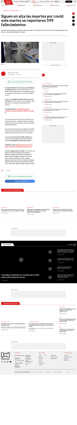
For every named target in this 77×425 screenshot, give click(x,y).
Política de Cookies (48, 371)
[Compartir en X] (73, 21)
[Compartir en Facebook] (73, 17)
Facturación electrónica (28, 355)
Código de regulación (19, 359)
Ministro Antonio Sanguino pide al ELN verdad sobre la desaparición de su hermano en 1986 (67, 319)
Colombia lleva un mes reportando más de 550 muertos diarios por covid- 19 (19, 110)
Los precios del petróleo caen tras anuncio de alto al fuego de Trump (65, 258)
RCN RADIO (41, 357)
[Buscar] (75, 2)
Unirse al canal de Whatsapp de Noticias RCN (20, 82)
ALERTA (40, 360)
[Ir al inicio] (8, 2)
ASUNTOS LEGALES (54, 356)
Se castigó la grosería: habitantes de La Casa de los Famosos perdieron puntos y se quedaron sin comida (41, 324)
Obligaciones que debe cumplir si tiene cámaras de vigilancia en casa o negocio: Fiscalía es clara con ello (56, 102)
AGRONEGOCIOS (54, 357)
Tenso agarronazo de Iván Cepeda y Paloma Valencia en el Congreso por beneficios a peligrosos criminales (65, 250)
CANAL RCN (69, 1)
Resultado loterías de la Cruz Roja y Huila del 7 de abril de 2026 (13, 323)
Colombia (16, 1)
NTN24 (40, 354)
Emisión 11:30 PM (71, 5)
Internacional (22, 1)
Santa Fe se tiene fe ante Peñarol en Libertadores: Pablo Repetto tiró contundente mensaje (65, 275)
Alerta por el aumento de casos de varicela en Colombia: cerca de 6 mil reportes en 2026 (12, 209)
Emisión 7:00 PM (54, 5)
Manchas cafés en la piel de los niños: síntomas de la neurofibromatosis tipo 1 (63, 209)
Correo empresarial (19, 362)
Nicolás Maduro (48, 107)
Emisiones (5, 5)
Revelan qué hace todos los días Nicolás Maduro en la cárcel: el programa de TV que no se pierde (56, 110)
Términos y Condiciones (57, 371)
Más (72, 244)
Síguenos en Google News (19, 180)
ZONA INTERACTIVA (68, 356)
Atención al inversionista (17, 366)
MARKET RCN (66, 359)
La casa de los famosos (34, 320)
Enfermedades (4, 206)
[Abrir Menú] (2, 2)
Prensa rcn (17, 363)
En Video (7, 243)
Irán (60, 326)
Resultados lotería (5, 320)
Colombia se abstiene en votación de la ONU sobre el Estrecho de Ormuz (20, 275)
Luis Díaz (47, 115)
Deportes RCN (28, 1)
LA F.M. (40, 359)
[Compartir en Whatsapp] (73, 24)
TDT (45, 354)
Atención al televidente (17, 358)
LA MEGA (40, 363)
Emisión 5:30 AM (21, 5)
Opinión (52, 1)
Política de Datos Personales (37, 371)
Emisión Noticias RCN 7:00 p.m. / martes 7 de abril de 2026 (64, 267)
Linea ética (27, 362)
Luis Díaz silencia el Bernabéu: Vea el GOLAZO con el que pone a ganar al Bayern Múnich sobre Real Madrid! (56, 117)
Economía (42, 1)
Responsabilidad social (19, 354)
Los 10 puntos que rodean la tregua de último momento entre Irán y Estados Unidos (67, 329)
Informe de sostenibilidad (28, 358)
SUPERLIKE (66, 357)
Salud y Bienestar (34, 1)
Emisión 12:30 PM (37, 5)
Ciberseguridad (48, 99)
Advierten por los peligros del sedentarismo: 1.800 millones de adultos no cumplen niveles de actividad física (38, 210)
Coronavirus (8, 169)
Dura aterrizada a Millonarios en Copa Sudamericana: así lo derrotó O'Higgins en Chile (67, 309)
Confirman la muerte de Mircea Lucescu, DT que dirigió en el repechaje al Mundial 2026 (55, 86)
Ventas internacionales (28, 360)
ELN (60, 316)
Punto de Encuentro (57, 1)
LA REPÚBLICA (53, 354)
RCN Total (41, 356)
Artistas (46, 91)
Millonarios (62, 306)
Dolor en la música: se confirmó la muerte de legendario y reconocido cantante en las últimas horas (56, 94)
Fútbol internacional (47, 83)
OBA (26, 363)
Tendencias (47, 1)
